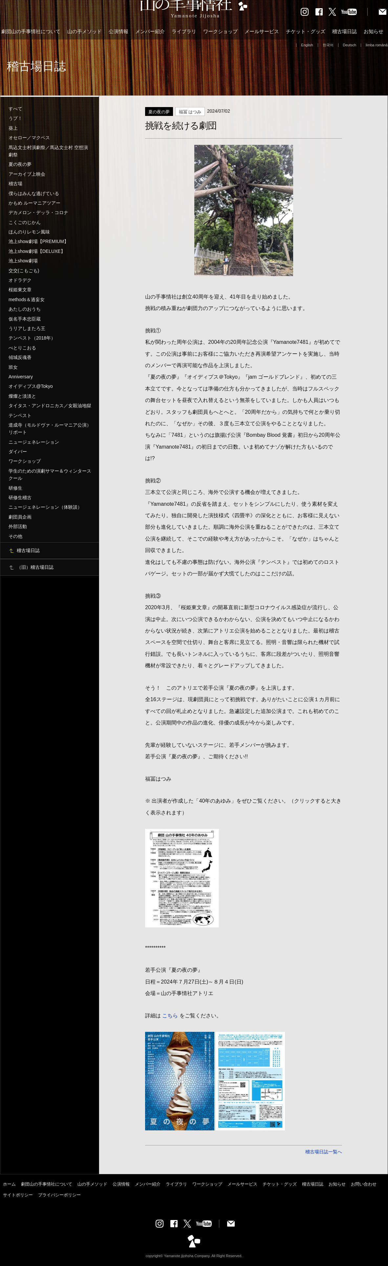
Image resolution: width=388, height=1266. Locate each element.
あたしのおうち (25, 309)
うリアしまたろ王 (27, 328)
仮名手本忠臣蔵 (25, 319)
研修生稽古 (20, 497)
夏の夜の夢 (20, 164)
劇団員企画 (20, 517)
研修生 (15, 488)
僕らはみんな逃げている (34, 193)
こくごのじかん (25, 222)
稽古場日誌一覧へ (323, 1151)
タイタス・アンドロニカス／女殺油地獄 (50, 405)
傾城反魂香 (20, 357)
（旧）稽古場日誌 (35, 567)
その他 (15, 536)
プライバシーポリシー (59, 1194)
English (307, 45)
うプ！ (15, 118)
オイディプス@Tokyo (31, 386)
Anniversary (21, 376)
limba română (377, 45)
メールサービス (262, 31)
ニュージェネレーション (34, 442)
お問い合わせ (364, 1184)
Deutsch (349, 45)
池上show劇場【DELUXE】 (37, 251)
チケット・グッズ (305, 31)
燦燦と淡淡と (22, 396)
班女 (13, 367)
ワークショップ (220, 31)
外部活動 (18, 526)
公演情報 (118, 31)
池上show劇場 (23, 260)
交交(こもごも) (24, 270)
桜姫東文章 (20, 289)
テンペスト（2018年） (32, 338)
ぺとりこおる (22, 347)
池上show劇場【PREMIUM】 (39, 241)
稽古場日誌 (344, 31)
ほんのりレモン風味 (29, 231)
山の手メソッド (84, 31)
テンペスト (20, 415)
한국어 (328, 45)
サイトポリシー (18, 1194)
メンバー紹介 (150, 31)
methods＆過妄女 (27, 299)
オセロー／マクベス (29, 137)
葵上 (13, 128)
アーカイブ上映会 (27, 174)
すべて (15, 108)
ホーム (9, 1184)
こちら (170, 1015)
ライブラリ (184, 31)
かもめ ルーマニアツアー (34, 203)
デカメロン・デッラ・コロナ (38, 212)
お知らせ (373, 31)
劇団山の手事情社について (30, 31)
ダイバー (18, 451)
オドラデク (20, 280)
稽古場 (15, 183)
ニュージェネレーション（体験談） (45, 507)
